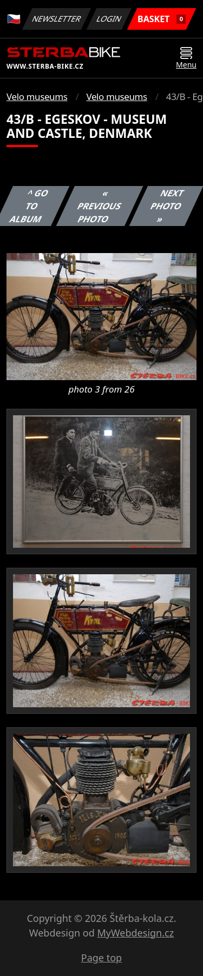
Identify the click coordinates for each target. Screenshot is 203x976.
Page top (101, 957)
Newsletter (56, 19)
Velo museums (36, 96)
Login (109, 19)
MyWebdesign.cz (135, 932)
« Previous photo (99, 206)
